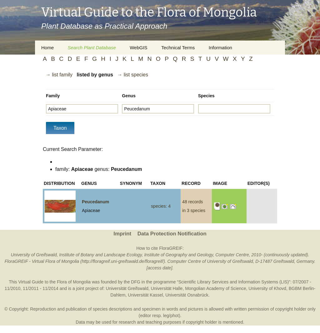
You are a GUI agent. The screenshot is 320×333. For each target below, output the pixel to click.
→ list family (59, 74)
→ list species (132, 74)
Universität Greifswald (127, 288)
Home (47, 47)
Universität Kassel (145, 294)
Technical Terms (178, 47)
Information (220, 47)
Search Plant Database (92, 47)
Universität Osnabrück (186, 294)
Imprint (122, 234)
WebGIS (138, 47)
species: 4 (161, 206)
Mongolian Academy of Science (215, 288)
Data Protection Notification (172, 234)
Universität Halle (166, 288)
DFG (135, 281)
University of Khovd (267, 288)
